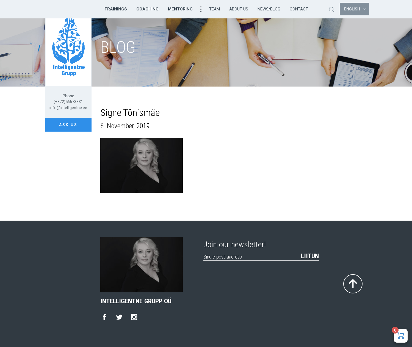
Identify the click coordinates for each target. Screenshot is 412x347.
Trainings (115, 9)
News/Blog (269, 9)
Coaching (147, 9)
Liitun (310, 256)
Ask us (68, 125)
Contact (299, 9)
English (355, 9)
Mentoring (180, 9)
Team (214, 9)
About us (238, 9)
